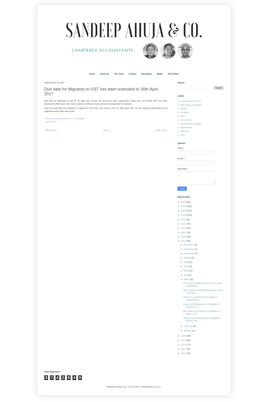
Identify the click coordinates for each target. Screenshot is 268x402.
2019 (184, 232)
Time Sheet (173, 74)
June (186, 266)
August (187, 257)
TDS (182, 135)
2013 (184, 349)
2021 (184, 223)
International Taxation (190, 123)
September (189, 253)
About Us (104, 74)
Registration (186, 127)
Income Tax (186, 120)
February (188, 326)
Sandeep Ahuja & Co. (65, 118)
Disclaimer (146, 74)
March (187, 279)
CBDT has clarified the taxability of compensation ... (200, 298)
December (189, 244)
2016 (184, 336)
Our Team (119, 74)
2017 (184, 241)
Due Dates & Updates (191, 105)
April (186, 275)
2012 (184, 353)
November (189, 249)
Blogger (157, 386)
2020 (184, 228)
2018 (184, 236)
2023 (184, 215)
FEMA (183, 108)
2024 (184, 210)
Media (160, 74)
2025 (184, 206)
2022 (184, 219)
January (188, 330)
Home (92, 74)
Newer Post (51, 130)
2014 (184, 344)
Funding (184, 112)
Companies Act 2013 (190, 101)
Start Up (184, 131)
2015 (184, 340)
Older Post (161, 130)
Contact (132, 74)
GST (55, 122)
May (186, 270)
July (186, 262)
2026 (184, 202)
